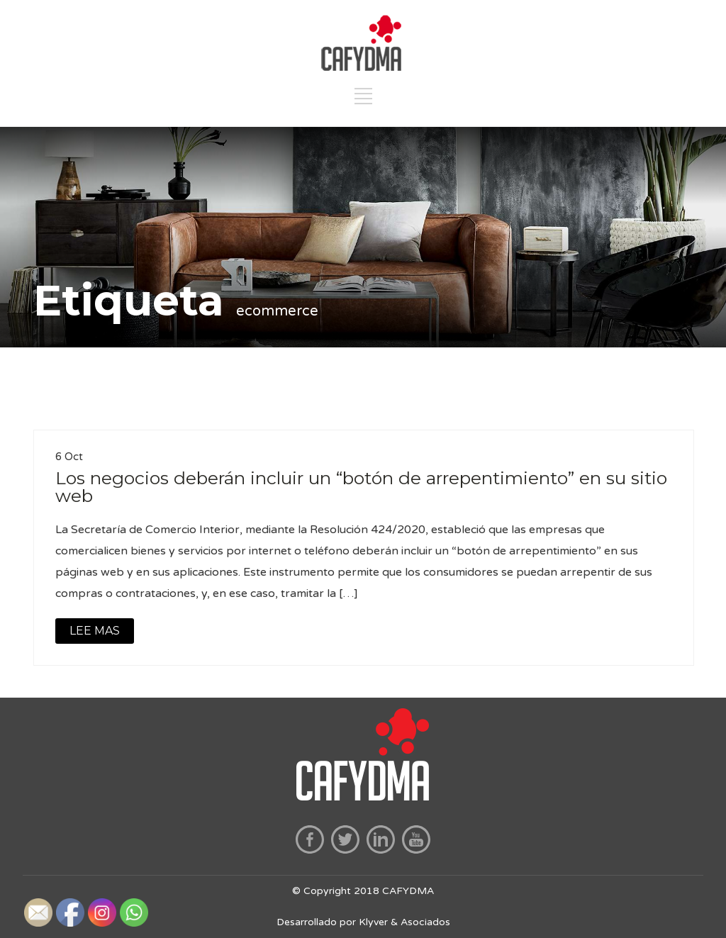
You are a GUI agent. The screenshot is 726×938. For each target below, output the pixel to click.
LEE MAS (94, 630)
